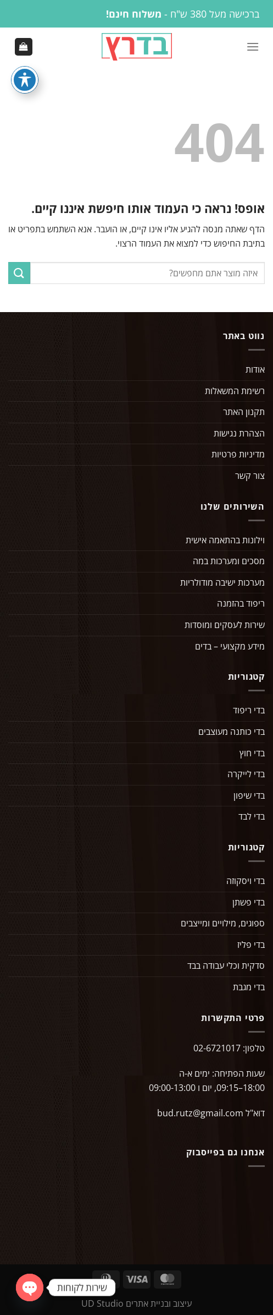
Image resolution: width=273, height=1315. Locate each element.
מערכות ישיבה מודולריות (222, 582)
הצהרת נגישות (239, 433)
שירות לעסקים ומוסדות (225, 625)
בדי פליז (251, 944)
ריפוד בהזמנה (241, 603)
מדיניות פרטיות (238, 454)
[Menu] (252, 46)
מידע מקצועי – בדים (230, 646)
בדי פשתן (248, 902)
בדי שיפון (249, 795)
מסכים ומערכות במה (229, 561)
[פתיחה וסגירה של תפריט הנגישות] (25, 80)
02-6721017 (217, 1048)
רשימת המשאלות (235, 391)
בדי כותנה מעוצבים (231, 731)
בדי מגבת (249, 987)
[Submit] (19, 272)
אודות (255, 369)
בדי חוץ (252, 753)
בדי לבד (251, 816)
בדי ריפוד (249, 710)
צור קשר (250, 476)
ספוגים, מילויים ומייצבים (223, 923)
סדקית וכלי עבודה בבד (226, 965)
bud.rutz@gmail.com (200, 1113)
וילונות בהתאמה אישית (225, 540)
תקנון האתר (244, 412)
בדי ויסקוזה (245, 881)
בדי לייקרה (246, 774)
